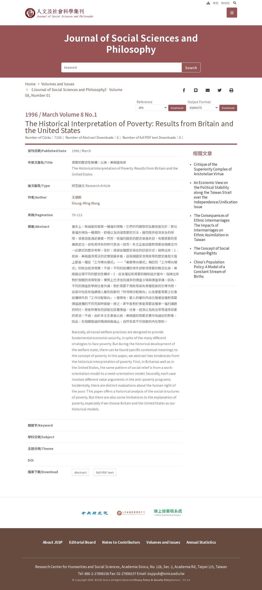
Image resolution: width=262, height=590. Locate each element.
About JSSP (52, 542)
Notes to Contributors (121, 542)
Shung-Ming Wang (86, 203)
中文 (215, 3)
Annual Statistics (201, 542)
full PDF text (105, 472)
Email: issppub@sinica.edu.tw (160, 573)
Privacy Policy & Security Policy (152, 580)
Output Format (199, 102)
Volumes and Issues (57, 84)
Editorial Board (82, 542)
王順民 (76, 197)
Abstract (80, 472)
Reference (144, 102)
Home (30, 84)
